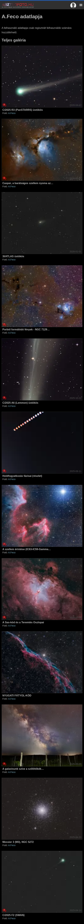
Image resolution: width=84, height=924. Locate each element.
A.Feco (12, 113)
